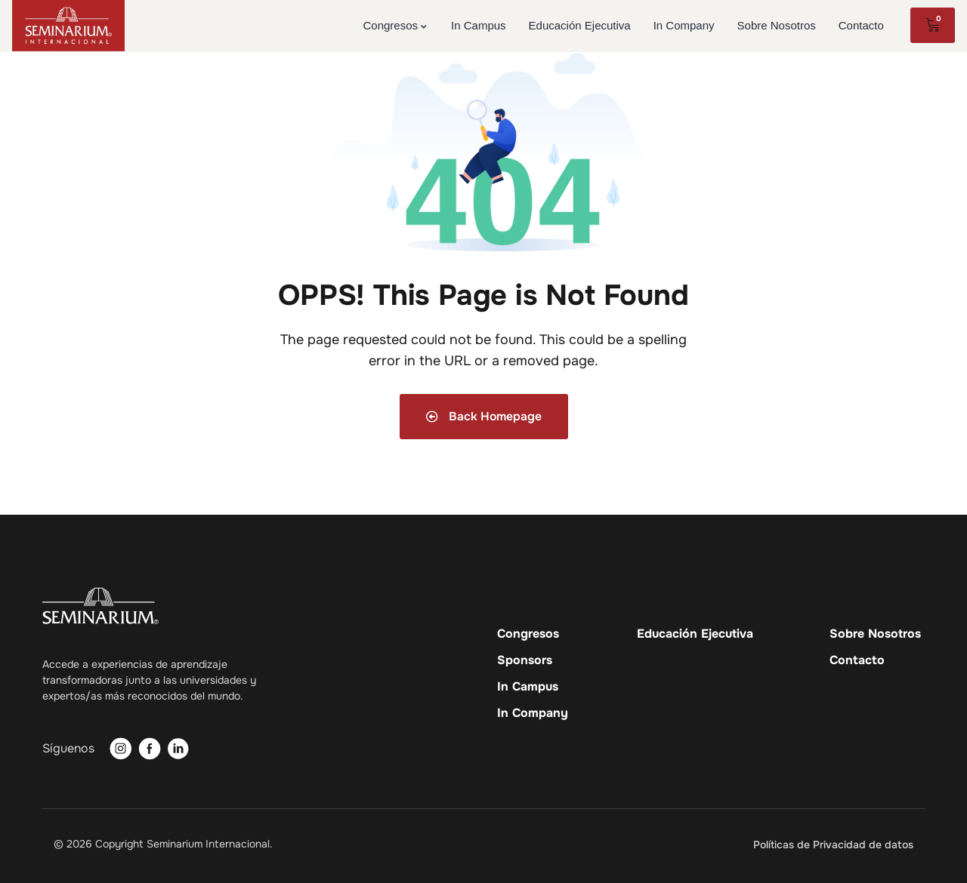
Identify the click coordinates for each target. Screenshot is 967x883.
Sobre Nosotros (875, 633)
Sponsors (524, 660)
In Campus (527, 686)
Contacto (857, 660)
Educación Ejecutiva (695, 633)
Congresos (528, 633)
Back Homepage (483, 416)
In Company (532, 713)
